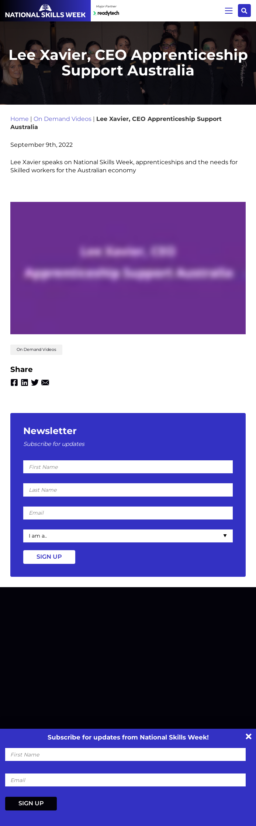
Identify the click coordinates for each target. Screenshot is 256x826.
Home (19, 118)
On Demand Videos (62, 118)
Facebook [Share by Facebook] (14, 382)
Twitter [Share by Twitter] (35, 382)
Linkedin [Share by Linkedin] (24, 382)
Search (244, 11)
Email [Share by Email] (45, 382)
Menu (229, 10)
